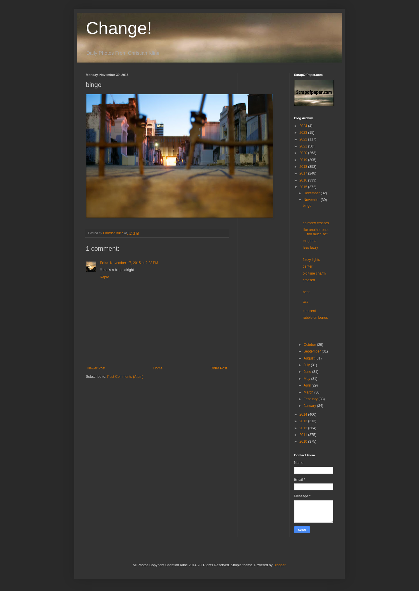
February (310, 399)
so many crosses (316, 223)
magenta (309, 241)
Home (158, 368)
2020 (303, 153)
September (312, 351)
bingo (307, 206)
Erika (104, 263)
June (307, 372)
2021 (303, 146)
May (307, 379)
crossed (309, 280)
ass (305, 302)
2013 (303, 421)
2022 (303, 139)
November (312, 200)
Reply (104, 277)
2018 (303, 167)
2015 (303, 187)
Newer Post (96, 368)
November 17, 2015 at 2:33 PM (134, 263)
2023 (303, 133)
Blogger (279, 565)
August (309, 358)
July (307, 365)
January (310, 406)
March (308, 392)
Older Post (218, 368)
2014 (303, 414)
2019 (303, 160)
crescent (309, 311)
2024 (303, 126)
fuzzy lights (311, 260)
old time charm (314, 273)
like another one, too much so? (316, 232)
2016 (303, 180)
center (307, 266)
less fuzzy (310, 247)
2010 (303, 441)
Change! (119, 28)
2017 (303, 173)
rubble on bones (315, 318)
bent (306, 292)
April (307, 385)
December (312, 193)
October (310, 345)
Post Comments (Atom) (125, 377)
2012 (303, 428)
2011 (303, 435)
